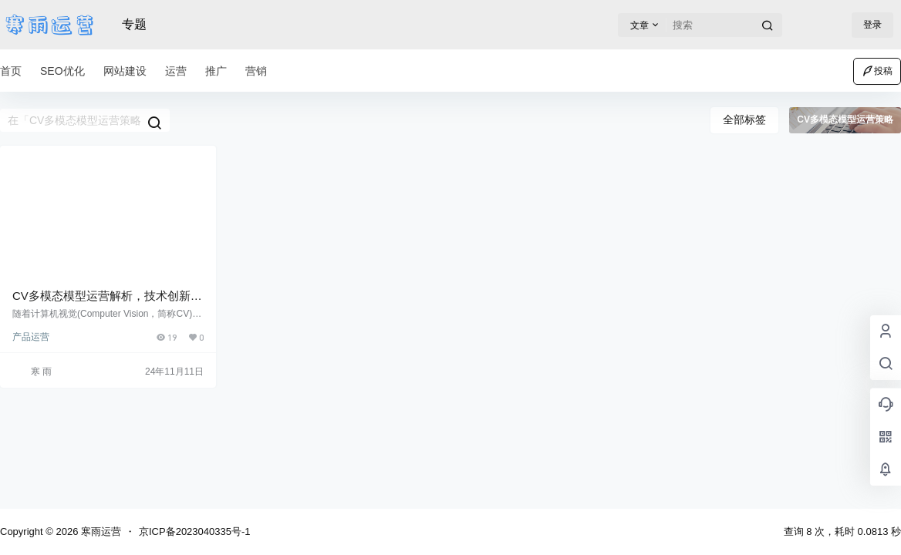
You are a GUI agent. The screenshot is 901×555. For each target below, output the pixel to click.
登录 (872, 24)
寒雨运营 (99, 531)
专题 (134, 24)
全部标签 (744, 119)
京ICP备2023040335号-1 (195, 531)
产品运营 (30, 336)
